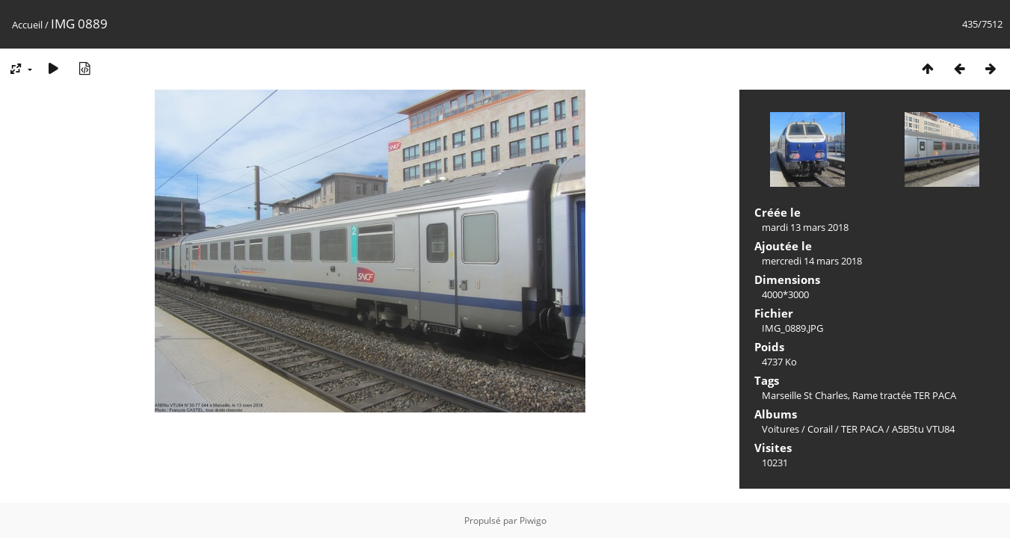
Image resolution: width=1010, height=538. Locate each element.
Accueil (27, 24)
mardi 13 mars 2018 (805, 227)
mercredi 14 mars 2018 (812, 261)
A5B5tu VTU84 (923, 429)
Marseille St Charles (805, 395)
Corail (820, 429)
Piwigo (533, 520)
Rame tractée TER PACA (904, 395)
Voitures (780, 429)
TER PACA (862, 429)
